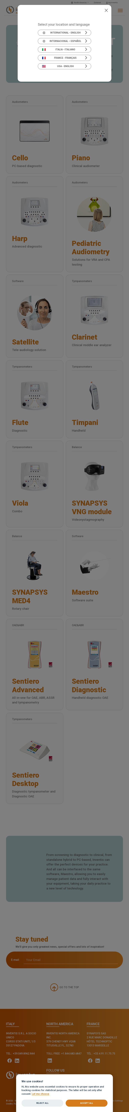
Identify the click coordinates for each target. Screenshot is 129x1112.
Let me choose (40, 1094)
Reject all (42, 1103)
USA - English (58, 66)
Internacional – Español (61, 41)
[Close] (106, 10)
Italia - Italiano (58, 49)
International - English (61, 32)
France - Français (59, 58)
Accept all (86, 1103)
